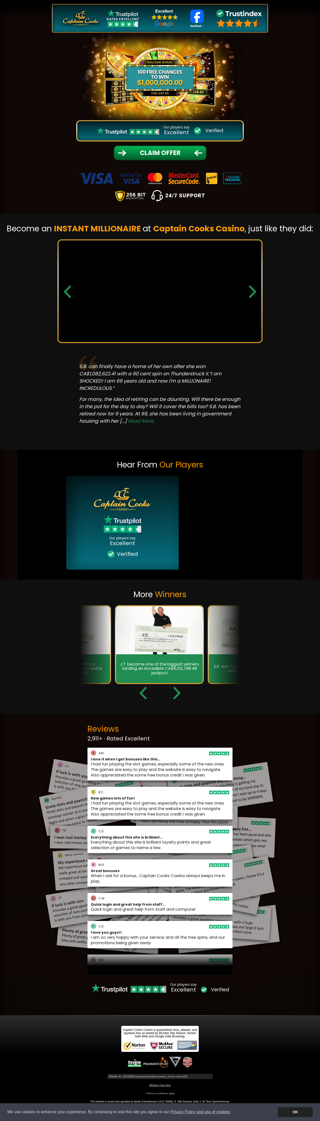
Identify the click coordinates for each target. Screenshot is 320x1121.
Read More (141, 421)
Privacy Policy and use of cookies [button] (200, 1112)
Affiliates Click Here (160, 1085)
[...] (137, 421)
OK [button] (295, 1112)
